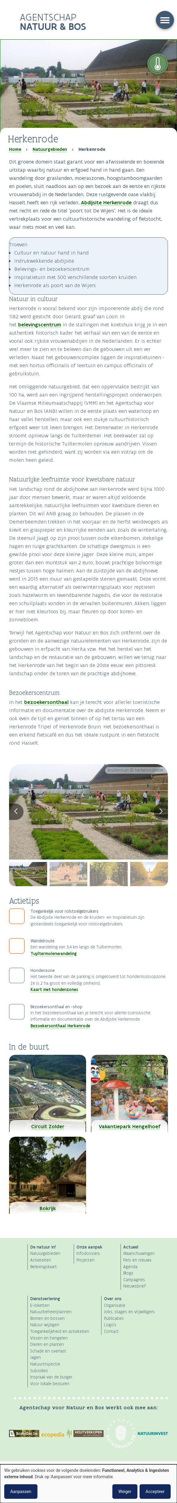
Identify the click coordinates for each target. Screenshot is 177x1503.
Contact (111, 1331)
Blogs (128, 1273)
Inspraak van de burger (51, 1377)
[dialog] (88, 1483)
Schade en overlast (48, 1351)
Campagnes (134, 1279)
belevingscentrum (39, 324)
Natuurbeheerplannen (51, 1311)
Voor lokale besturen (49, 1383)
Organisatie (114, 1305)
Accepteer (155, 1491)
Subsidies (39, 1370)
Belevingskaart (43, 1266)
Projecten (85, 1260)
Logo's (110, 1324)
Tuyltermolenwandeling (54, 953)
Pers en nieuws (137, 1260)
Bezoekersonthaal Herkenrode (60, 1025)
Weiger (124, 1491)
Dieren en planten (47, 1344)
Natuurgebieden (50, 149)
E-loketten (40, 1305)
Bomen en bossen (47, 1318)
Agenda (130, 1266)
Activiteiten (40, 1260)
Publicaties (114, 1318)
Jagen (35, 1357)
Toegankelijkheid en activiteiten (59, 1331)
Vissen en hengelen (49, 1338)
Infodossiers (88, 1253)
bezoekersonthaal (46, 702)
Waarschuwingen (139, 1253)
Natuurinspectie (45, 1364)
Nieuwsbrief (134, 1286)
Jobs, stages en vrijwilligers (129, 1311)
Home (15, 149)
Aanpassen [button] (20, 1491)
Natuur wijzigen (44, 1324)
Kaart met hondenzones (54, 989)
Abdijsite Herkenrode (106, 202)
